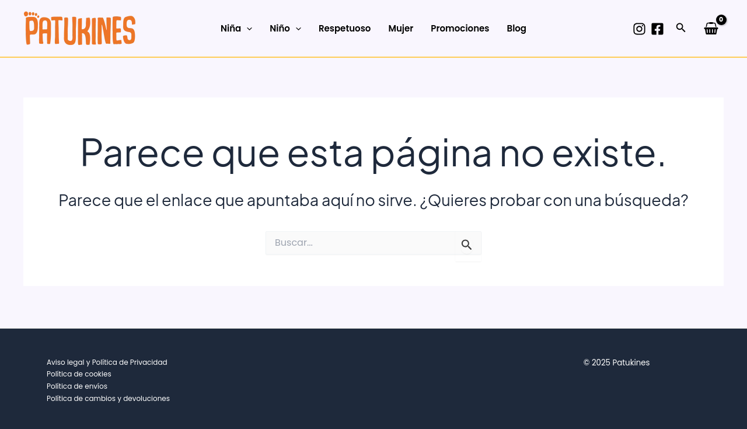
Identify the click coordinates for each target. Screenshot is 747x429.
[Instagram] (639, 29)
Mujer (400, 28)
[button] (681, 28)
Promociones (460, 28)
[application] (246, 29)
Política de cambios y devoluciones (108, 398)
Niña (236, 29)
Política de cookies (79, 374)
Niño (285, 29)
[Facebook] (657, 29)
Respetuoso (345, 28)
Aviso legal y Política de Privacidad (107, 362)
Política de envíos (77, 386)
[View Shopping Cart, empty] (711, 28)
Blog (516, 28)
